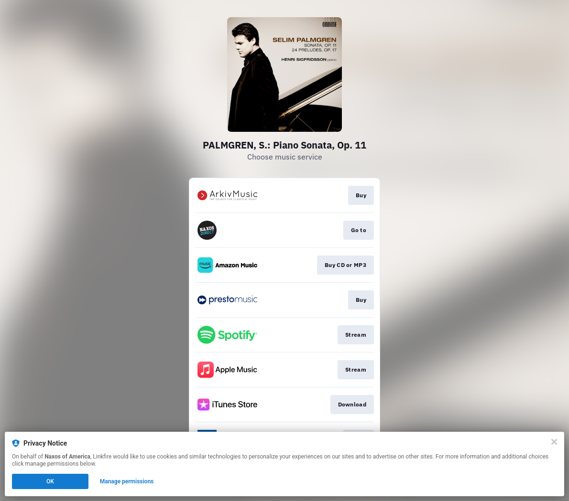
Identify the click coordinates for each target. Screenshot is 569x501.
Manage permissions (127, 481)
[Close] (554, 441)
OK (50, 481)
